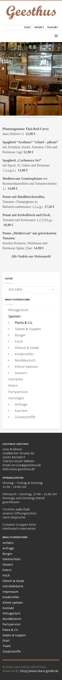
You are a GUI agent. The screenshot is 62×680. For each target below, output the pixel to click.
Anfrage (21, 405)
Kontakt (52, 28)
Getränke (15, 380)
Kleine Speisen (26, 367)
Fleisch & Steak (27, 348)
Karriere (21, 411)
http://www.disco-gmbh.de (39, 671)
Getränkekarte (12, 586)
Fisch (19, 342)
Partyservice (18, 392)
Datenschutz (11, 559)
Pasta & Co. (24, 323)
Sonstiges (16, 398)
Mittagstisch (18, 310)
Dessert (21, 373)
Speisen (14, 317)
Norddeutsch (25, 361)
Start (27, 28)
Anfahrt (39, 28)
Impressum (10, 592)
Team (6, 646)
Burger (20, 336)
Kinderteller (24, 354)
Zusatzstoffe (25, 417)
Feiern (13, 386)
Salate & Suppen (28, 329)
